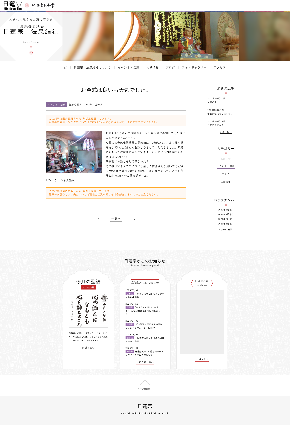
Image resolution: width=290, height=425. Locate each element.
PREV (98, 219)
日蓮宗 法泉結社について (92, 67)
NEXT (134, 219)
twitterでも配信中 (86, 340)
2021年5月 (224, 210)
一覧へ (116, 218)
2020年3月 (224, 224)
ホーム (65, 67)
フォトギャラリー (194, 67)
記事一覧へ (226, 132)
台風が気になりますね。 (220, 113)
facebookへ (202, 359)
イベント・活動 (129, 67)
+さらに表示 (225, 229)
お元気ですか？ (215, 125)
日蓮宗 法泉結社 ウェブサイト (31, 53)
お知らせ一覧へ (145, 362)
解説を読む (88, 348)
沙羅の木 (212, 102)
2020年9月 (224, 214)
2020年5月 (224, 219)
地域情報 (152, 67)
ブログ (170, 67)
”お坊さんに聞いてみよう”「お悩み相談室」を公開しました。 (143, 311)
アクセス (219, 67)
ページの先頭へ (145, 389)
